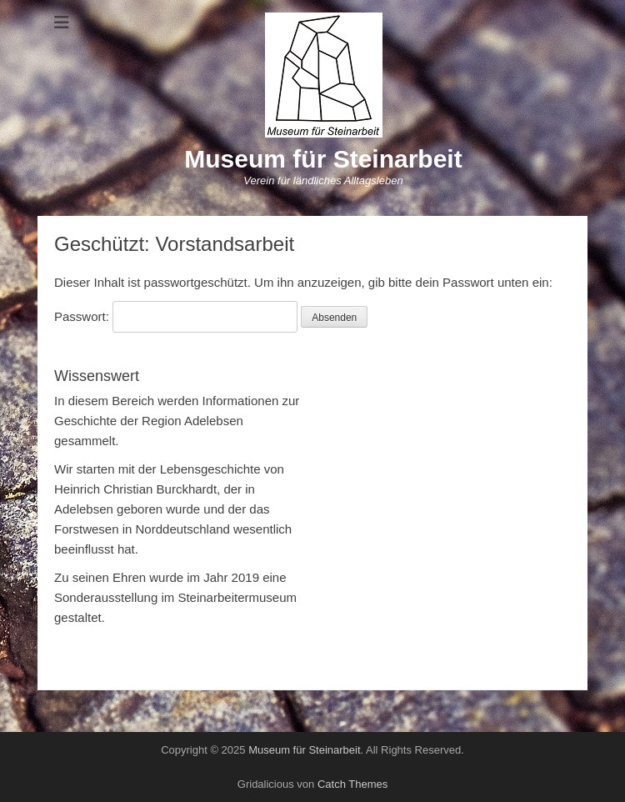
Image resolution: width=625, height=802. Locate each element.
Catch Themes (353, 784)
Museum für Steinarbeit (323, 159)
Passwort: (176, 316)
